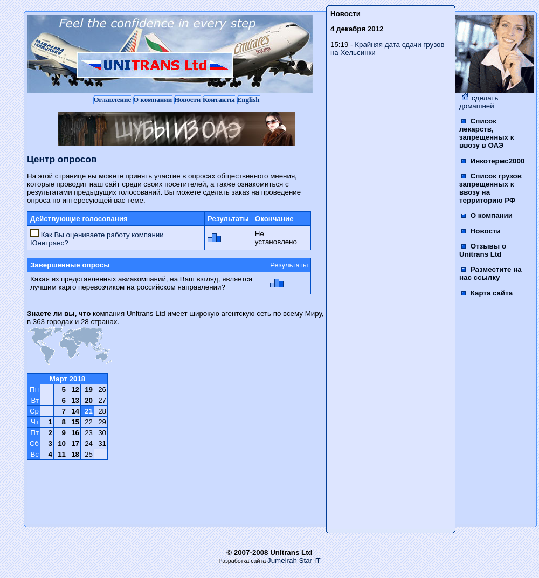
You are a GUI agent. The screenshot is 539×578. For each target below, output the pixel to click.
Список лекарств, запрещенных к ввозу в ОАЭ (486, 133)
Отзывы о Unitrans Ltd (482, 250)
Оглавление (112, 99)
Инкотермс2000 (492, 161)
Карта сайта (487, 293)
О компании (152, 99)
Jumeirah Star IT (294, 560)
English (248, 99)
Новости (187, 99)
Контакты (219, 99)
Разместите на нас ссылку (490, 273)
